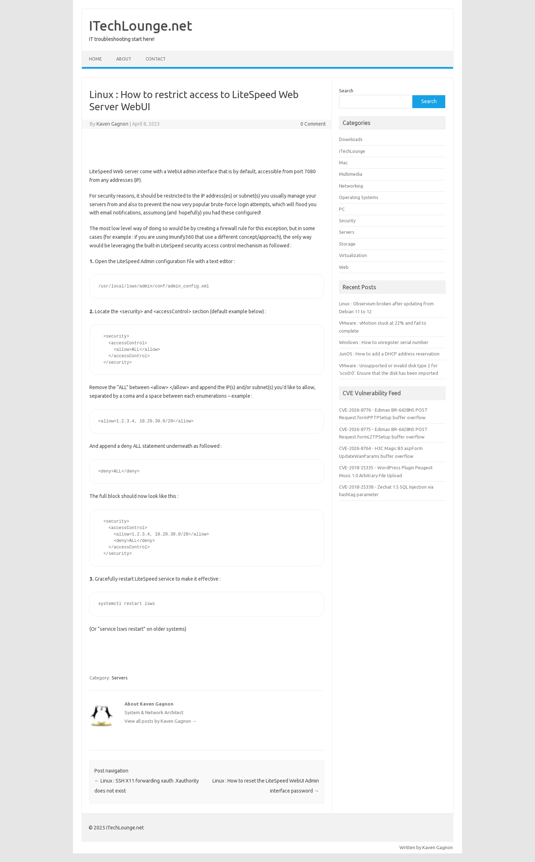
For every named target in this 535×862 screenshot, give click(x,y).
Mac (343, 162)
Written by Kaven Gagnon (426, 847)
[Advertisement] (206, 147)
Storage (347, 243)
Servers (120, 677)
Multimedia (350, 173)
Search (346, 90)
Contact (156, 59)
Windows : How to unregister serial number (383, 342)
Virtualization (353, 255)
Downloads (351, 139)
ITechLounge (352, 151)
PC (342, 209)
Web (344, 267)
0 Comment (313, 124)
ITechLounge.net (140, 25)
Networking (351, 185)
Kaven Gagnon (112, 124)
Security (347, 220)
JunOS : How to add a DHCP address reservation (389, 353)
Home (95, 59)
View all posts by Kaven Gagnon (160, 720)
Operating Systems (358, 197)
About (123, 59)
